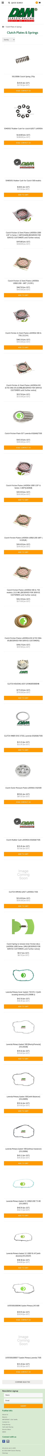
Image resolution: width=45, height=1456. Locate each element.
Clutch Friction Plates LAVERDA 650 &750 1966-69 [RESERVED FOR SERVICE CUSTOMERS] (23, 639)
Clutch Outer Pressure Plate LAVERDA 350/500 (23, 788)
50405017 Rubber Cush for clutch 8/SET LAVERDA (23, 128)
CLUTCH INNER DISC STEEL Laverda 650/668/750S (23, 736)
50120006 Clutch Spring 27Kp (23, 76)
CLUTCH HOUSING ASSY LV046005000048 (23, 684)
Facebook (3, 1441)
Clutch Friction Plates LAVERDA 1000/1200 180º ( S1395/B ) (23, 539)
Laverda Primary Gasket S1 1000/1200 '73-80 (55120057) (23, 1202)
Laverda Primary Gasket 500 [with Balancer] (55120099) (23, 1097)
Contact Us (5, 1422)
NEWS (4, 1432)
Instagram (7, 1441)
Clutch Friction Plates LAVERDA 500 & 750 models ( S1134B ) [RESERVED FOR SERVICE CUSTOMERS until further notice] (23, 592)
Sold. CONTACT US (23, 91)
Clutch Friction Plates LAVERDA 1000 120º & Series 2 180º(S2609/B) (23, 486)
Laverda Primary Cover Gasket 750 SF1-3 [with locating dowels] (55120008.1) (23, 993)
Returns (4, 1417)
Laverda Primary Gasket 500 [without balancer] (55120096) (23, 1150)
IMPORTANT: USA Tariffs (10, 1419)
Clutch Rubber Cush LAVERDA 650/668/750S (23, 840)
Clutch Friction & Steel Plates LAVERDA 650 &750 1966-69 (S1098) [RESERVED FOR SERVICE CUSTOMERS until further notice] (23, 387)
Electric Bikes (6, 1429)
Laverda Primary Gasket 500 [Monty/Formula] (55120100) (23, 1045)
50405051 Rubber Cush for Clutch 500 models (23, 180)
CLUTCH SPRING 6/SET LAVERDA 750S (23, 892)
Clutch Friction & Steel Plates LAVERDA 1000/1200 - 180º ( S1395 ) (23, 282)
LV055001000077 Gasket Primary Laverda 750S (23, 1358)
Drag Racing (6, 1424)
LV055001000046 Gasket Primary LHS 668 (23, 1306)
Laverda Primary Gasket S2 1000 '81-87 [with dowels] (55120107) (23, 1254)
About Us (5, 1414)
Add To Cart (23, 195)
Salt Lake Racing (7, 1427)
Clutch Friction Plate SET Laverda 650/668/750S (23, 433)
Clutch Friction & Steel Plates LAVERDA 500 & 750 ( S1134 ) (23, 334)
